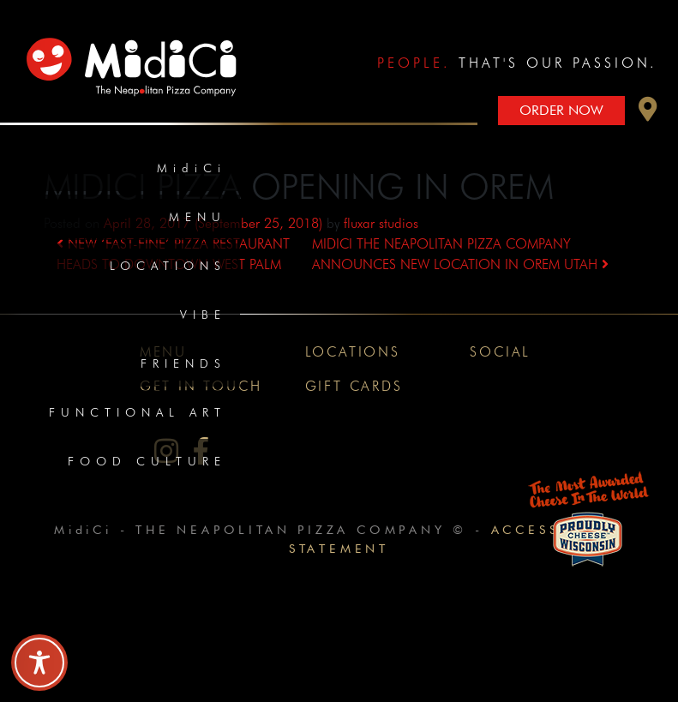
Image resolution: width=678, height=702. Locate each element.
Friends (183, 363)
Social (500, 352)
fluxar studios (381, 223)
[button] (648, 113)
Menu (197, 217)
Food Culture (147, 461)
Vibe (203, 314)
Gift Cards (354, 386)
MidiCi (191, 168)
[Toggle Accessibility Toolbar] (39, 662)
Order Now (561, 110)
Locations (168, 266)
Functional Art (137, 412)
